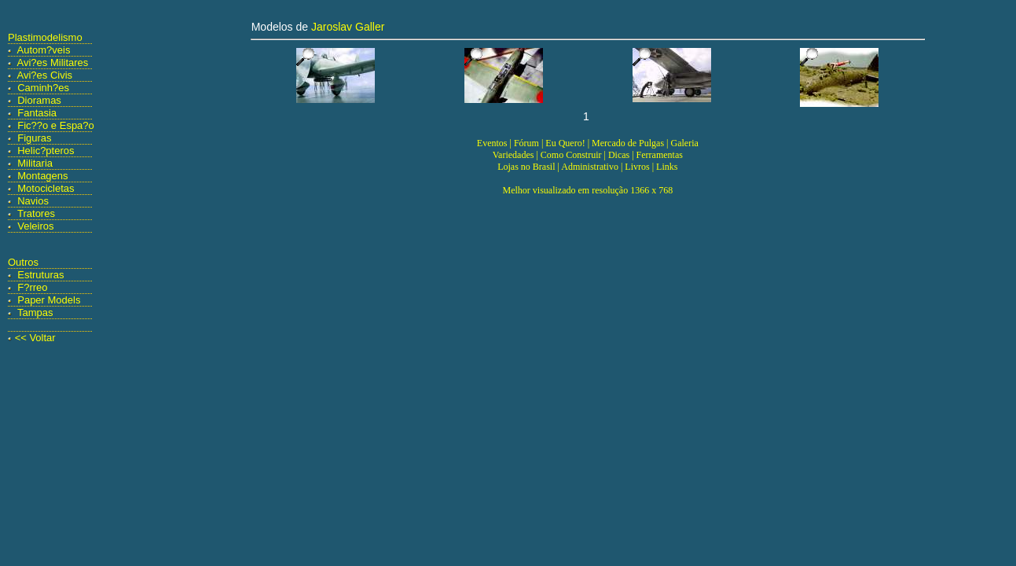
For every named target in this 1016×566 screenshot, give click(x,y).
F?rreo (32, 287)
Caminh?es (43, 88)
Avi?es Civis (45, 75)
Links (666, 166)
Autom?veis (44, 50)
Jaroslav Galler (347, 26)
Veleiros (35, 226)
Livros (637, 166)
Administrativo (589, 166)
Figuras (34, 138)
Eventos (492, 143)
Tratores (36, 213)
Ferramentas (659, 154)
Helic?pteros (45, 150)
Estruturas (40, 275)
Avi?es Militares (53, 62)
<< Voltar (35, 338)
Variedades (513, 154)
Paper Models (48, 300)
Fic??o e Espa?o (55, 125)
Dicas (618, 154)
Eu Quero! (565, 143)
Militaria (35, 163)
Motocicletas (45, 188)
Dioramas (39, 100)
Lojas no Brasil (526, 166)
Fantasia (37, 113)
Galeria (684, 143)
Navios (33, 201)
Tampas (35, 312)
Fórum (526, 143)
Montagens (42, 176)
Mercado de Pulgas (628, 143)
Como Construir (571, 154)
